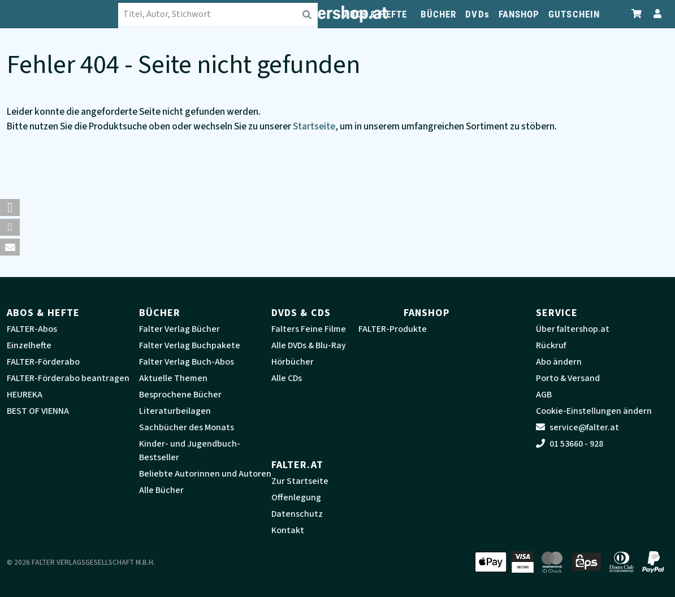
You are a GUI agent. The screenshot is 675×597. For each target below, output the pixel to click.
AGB (544, 394)
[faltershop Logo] (63, 14)
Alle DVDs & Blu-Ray (308, 345)
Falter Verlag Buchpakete (189, 345)
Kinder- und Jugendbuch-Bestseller (189, 451)
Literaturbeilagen (175, 411)
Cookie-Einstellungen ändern (594, 411)
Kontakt (287, 530)
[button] (10, 207)
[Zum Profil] (655, 14)
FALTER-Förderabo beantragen (68, 378)
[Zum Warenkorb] (637, 14)
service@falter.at (577, 427)
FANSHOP (519, 14)
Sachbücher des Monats (186, 427)
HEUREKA (24, 394)
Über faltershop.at (572, 329)
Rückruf (551, 345)
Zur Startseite (299, 481)
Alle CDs (286, 378)
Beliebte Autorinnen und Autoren (205, 474)
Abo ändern (559, 362)
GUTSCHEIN (574, 14)
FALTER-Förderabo (43, 362)
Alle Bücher (161, 490)
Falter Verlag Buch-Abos (186, 362)
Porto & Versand (568, 378)
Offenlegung (296, 497)
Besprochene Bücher (180, 394)
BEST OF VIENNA (38, 411)
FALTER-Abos (32, 329)
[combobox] (219, 14)
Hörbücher (292, 362)
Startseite (314, 126)
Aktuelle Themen (173, 378)
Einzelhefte (29, 345)
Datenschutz (297, 514)
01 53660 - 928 (569, 444)
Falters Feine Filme (308, 329)
